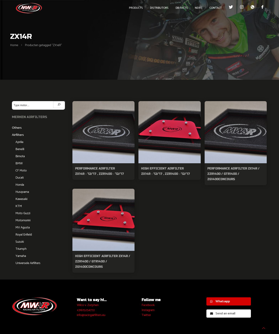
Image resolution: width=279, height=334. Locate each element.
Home (14, 45)
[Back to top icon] (262, 326)
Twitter (146, 315)
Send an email (222, 313)
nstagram (148, 310)
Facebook (148, 305)
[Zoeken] (59, 104)
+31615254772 (86, 310)
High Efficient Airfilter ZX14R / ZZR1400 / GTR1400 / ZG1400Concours (102, 261)
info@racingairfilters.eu (91, 315)
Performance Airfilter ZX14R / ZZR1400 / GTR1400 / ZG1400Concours (233, 174)
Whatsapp (220, 301)
